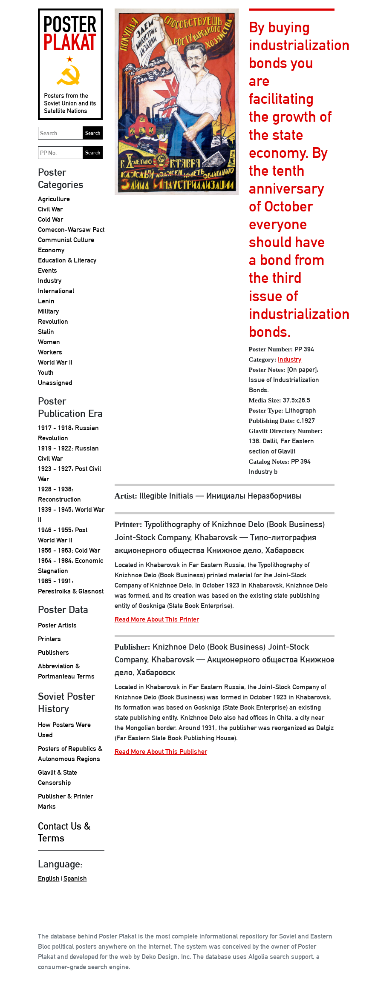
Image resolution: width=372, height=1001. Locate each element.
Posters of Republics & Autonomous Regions (70, 753)
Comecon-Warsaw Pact (71, 229)
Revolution (53, 321)
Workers (50, 352)
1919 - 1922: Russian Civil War (68, 453)
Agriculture (54, 199)
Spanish (75, 878)
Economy (51, 250)
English (49, 878)
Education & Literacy (67, 260)
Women (49, 342)
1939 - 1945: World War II (71, 514)
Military (48, 311)
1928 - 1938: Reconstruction (59, 494)
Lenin (46, 301)
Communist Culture (66, 240)
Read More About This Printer (157, 619)
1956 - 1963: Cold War (69, 550)
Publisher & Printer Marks (65, 801)
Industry (49, 281)
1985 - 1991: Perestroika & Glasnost (71, 586)
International (56, 291)
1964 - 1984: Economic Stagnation (70, 565)
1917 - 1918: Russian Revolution (68, 433)
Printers (49, 639)
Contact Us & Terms (64, 832)
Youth (46, 372)
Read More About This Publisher (161, 751)
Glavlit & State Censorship (57, 777)
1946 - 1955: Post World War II (62, 535)
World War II (55, 362)
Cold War (50, 219)
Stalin (46, 332)
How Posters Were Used (64, 730)
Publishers (53, 652)
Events (47, 270)
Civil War (50, 209)
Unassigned (55, 383)
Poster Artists (57, 625)
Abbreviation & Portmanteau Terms (66, 671)
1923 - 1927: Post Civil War (69, 474)
